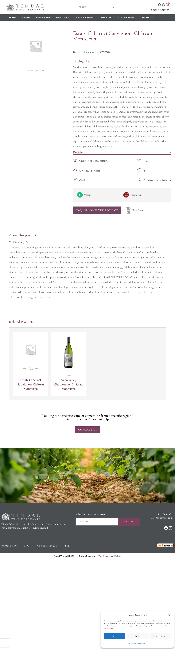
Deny (137, 636)
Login (154, 9)
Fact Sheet (134, 210)
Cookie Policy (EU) (47, 545)
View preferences (160, 636)
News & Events (85, 17)
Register (164, 9)
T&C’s (26, 545)
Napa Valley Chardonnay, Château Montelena (68, 384)
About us (147, 17)
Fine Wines (63, 17)
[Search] (113, 7)
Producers (43, 17)
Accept (115, 636)
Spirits (26, 17)
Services (106, 17)
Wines (12, 17)
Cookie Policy (131, 643)
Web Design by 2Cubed (109, 556)
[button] (169, 615)
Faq (67, 545)
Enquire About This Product (97, 210)
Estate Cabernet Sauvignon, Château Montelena (30, 384)
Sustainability (127, 17)
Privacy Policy (141, 643)
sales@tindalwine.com (161, 517)
